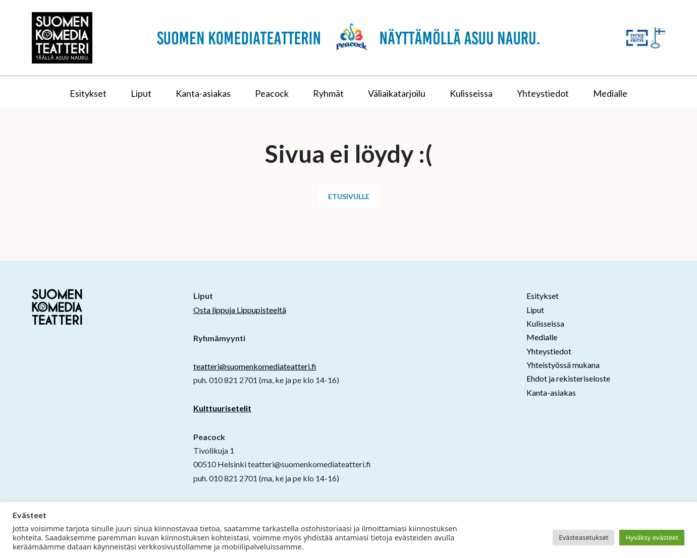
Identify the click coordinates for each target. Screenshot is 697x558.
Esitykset (88, 93)
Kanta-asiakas (203, 93)
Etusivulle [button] (348, 196)
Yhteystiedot (543, 93)
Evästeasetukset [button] (583, 537)
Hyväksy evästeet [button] (651, 537)
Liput (141, 93)
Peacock (272, 93)
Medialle (610, 93)
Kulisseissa (471, 93)
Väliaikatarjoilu (396, 93)
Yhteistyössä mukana (563, 364)
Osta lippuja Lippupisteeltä (239, 310)
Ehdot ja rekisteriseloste (568, 378)
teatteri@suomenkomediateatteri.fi (254, 366)
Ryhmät (328, 93)
